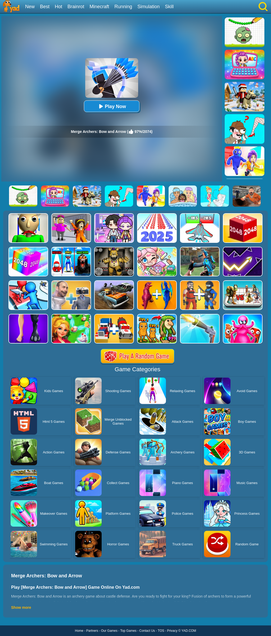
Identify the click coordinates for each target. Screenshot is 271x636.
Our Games (109, 631)
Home (79, 631)
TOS (161, 631)
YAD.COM (189, 631)
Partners (92, 631)
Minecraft (99, 6)
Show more (21, 607)
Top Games (128, 631)
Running (123, 6)
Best (44, 6)
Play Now (111, 106)
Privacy (172, 631)
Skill (169, 6)
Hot (58, 6)
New (30, 6)
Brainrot (75, 6)
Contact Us (147, 631)
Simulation (148, 6)
